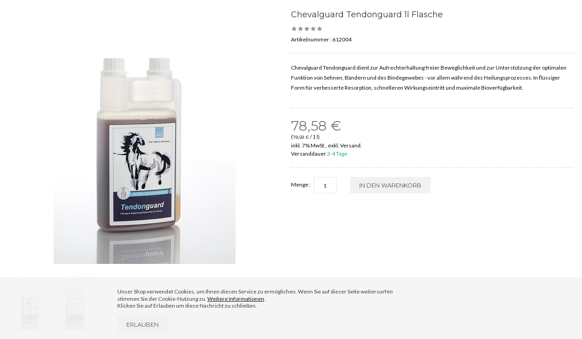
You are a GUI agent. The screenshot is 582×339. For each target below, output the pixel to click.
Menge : (301, 184)
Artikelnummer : (311, 39)
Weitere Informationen (235, 298)
